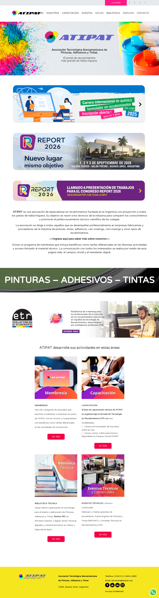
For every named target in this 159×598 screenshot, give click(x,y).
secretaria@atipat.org (121, 580)
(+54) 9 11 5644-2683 (126, 576)
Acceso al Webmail (114, 591)
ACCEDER (116, 3)
